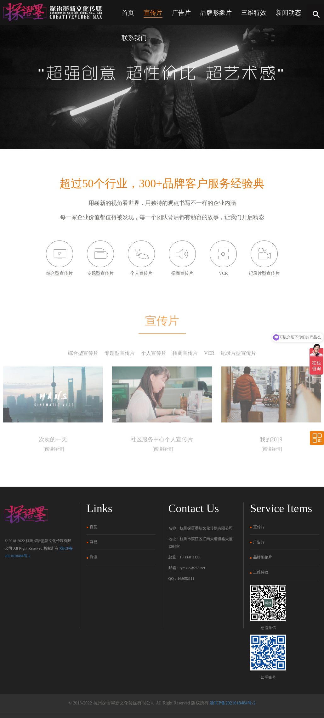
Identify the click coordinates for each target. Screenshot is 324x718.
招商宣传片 (185, 369)
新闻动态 (288, 12)
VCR (209, 369)
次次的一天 (53, 456)
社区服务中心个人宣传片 (162, 456)
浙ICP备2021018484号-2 (232, 703)
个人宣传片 (153, 369)
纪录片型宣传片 (238, 369)
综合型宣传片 (83, 369)
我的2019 (271, 456)
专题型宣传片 (120, 369)
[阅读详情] (53, 465)
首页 (128, 12)
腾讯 (92, 557)
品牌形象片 (216, 12)
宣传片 (153, 12)
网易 (92, 542)
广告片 (181, 12)
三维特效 (253, 12)
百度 (92, 527)
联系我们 (134, 37)
